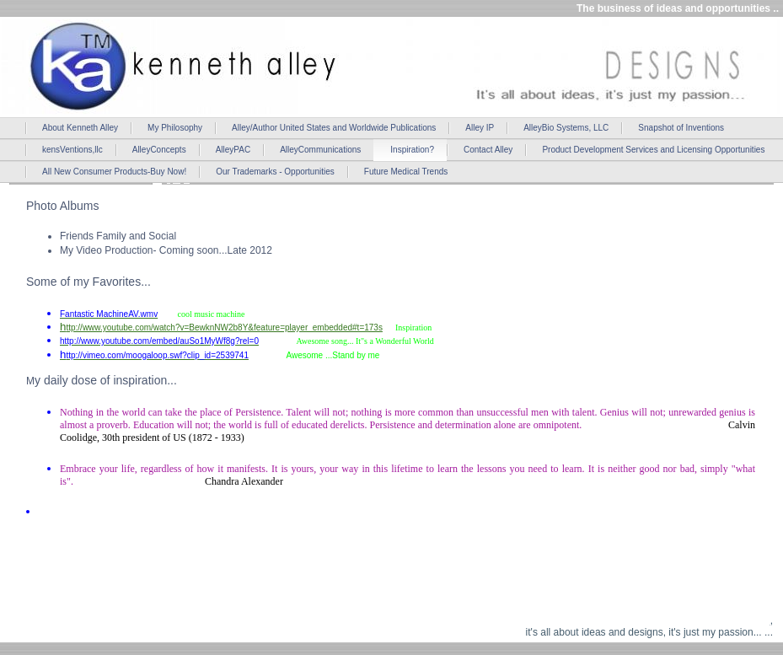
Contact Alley (488, 149)
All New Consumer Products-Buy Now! (114, 171)
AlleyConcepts (159, 149)
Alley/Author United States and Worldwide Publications (334, 127)
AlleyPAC (233, 149)
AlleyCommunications (320, 149)
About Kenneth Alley (80, 127)
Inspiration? (412, 149)
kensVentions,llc (72, 149)
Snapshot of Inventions (681, 127)
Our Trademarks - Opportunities (275, 171)
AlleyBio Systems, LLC (566, 127)
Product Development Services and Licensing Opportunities (653, 149)
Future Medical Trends (406, 171)
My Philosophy (174, 127)
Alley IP (479, 127)
